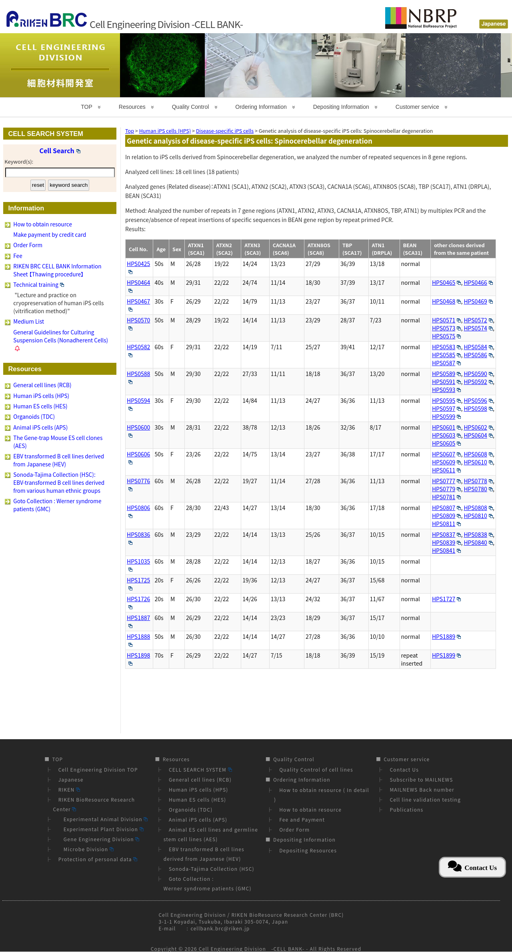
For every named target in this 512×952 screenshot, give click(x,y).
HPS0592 (478, 382)
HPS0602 (478, 427)
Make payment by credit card (49, 234)
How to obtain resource (42, 224)
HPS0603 (446, 435)
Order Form (27, 245)
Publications (406, 809)
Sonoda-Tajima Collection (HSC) (211, 868)
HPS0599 (446, 416)
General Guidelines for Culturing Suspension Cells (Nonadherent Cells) (60, 336)
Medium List (28, 321)
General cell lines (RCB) (42, 385)
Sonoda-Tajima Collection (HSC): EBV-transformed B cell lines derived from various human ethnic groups (58, 482)
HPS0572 (478, 320)
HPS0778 (478, 481)
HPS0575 (446, 336)
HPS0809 (446, 516)
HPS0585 (446, 355)
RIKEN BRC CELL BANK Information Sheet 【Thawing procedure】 (57, 270)
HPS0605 (446, 443)
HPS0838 (478, 534)
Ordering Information (260, 107)
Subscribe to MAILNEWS (421, 779)
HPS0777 (446, 481)
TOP (86, 107)
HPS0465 (446, 282)
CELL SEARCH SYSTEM (200, 769)
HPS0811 (446, 524)
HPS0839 (446, 542)
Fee (17, 256)
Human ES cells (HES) (40, 406)
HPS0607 (446, 454)
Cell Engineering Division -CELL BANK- (252, 948)
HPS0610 (478, 462)
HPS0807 (446, 508)
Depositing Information (341, 107)
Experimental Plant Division (101, 829)
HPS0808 (478, 508)
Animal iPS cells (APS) (40, 427)
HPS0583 (446, 347)
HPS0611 (446, 470)
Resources (132, 107)
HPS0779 (446, 489)
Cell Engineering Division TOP (98, 769)
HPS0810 (478, 516)
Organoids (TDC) (34, 416)
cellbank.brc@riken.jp (220, 928)
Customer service (417, 107)
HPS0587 (446, 363)
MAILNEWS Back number (422, 789)
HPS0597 (446, 408)
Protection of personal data (98, 859)
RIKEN (69, 789)
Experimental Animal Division (103, 819)
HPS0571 (446, 320)
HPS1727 (446, 599)
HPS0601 (446, 427)
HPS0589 (446, 374)
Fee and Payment (302, 819)
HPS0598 (478, 408)
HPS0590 (478, 374)
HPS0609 (446, 462)
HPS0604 (478, 435)
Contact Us (404, 769)
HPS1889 (446, 636)
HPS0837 (446, 534)
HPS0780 (478, 489)
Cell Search (60, 150)
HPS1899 (446, 655)
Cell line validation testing (425, 799)
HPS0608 (478, 454)
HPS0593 (446, 390)
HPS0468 (446, 301)
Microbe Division (86, 849)
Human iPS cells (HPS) (41, 396)
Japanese (71, 779)
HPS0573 (446, 328)
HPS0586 (478, 355)
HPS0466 (478, 282)
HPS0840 (478, 542)
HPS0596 (478, 400)
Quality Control (190, 107)
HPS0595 (446, 400)
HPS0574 (478, 328)
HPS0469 (478, 301)
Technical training (38, 284)
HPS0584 (478, 347)
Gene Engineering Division (99, 839)
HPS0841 (446, 550)
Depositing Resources (308, 850)
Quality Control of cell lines (316, 769)
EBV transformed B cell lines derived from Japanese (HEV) (58, 460)
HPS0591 (446, 382)
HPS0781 (446, 497)
